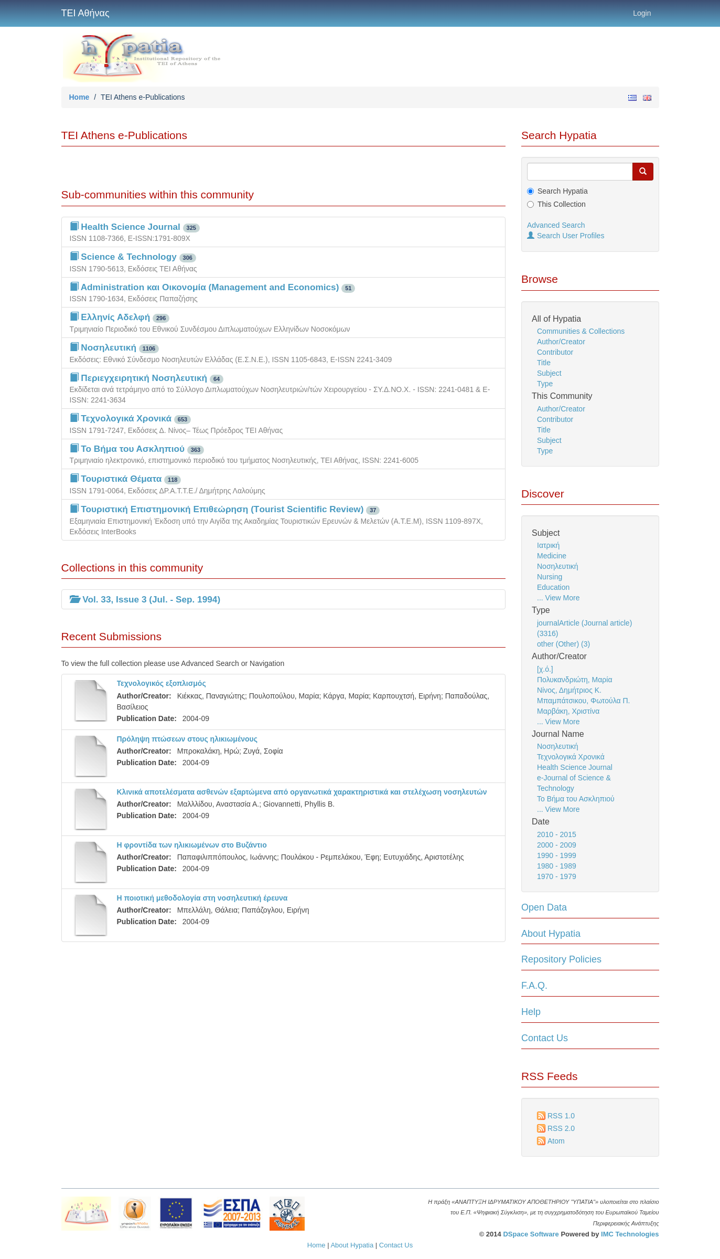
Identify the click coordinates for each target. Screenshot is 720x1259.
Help (531, 1012)
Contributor (555, 352)
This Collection (562, 204)
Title (544, 362)
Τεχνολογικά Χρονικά (571, 757)
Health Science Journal (574, 767)
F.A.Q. (534, 985)
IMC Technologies (630, 1234)
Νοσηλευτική (557, 566)
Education (553, 587)
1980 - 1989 (556, 866)
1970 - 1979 (556, 876)
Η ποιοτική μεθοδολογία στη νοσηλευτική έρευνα (202, 898)
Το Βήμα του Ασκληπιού (576, 799)
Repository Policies (561, 959)
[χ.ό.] (545, 669)
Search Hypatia (563, 191)
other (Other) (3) (563, 644)
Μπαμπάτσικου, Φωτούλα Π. (583, 700)
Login (642, 13)
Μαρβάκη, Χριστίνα (568, 711)
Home (79, 97)
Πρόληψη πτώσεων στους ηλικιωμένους (187, 739)
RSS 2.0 (561, 1128)
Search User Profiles (565, 235)
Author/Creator (561, 341)
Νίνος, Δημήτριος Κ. (569, 690)
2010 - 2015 (556, 834)
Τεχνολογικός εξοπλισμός (161, 683)
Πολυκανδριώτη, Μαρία (574, 679)
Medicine (551, 556)
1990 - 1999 (556, 855)
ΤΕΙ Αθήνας (85, 13)
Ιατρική (548, 545)
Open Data (544, 907)
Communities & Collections (581, 331)
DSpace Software (530, 1234)
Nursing (549, 577)
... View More (558, 598)
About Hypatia (551, 933)
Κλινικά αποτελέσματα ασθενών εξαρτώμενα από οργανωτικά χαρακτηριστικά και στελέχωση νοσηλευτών (302, 792)
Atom (556, 1141)
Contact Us (544, 1038)
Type (545, 383)
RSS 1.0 (561, 1116)
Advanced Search (556, 225)
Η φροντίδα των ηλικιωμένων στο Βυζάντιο (192, 845)
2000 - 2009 (556, 845)
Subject (549, 373)
